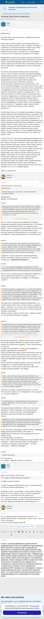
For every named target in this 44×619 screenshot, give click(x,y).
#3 (42, 472)
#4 (42, 513)
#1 (42, 30)
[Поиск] (42, 2)
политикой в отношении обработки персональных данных (22, 607)
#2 (42, 182)
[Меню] (2, 2)
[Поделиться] (40, 30)
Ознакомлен (22, 613)
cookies (15, 601)
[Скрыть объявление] (41, 7)
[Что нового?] (38, 2)
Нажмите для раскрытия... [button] (22, 219)
